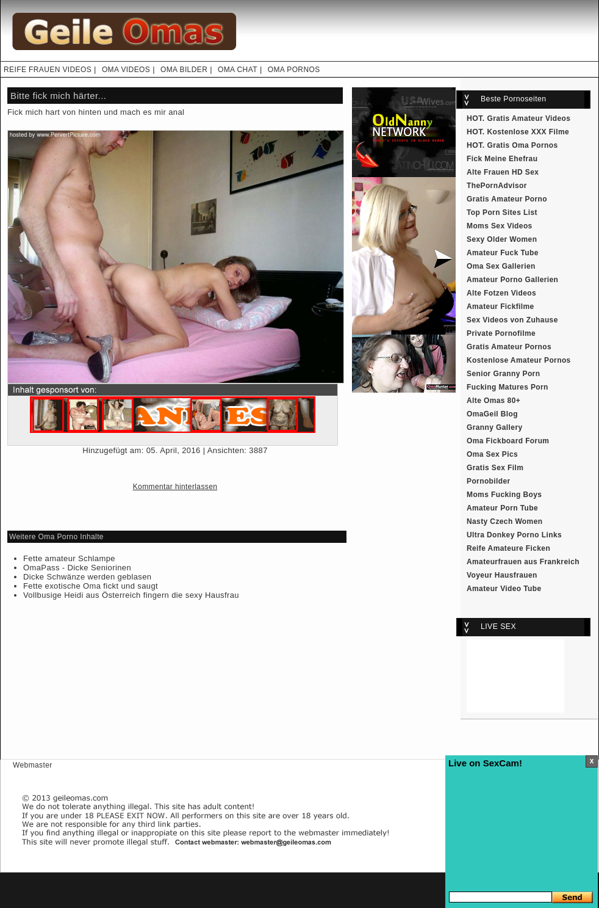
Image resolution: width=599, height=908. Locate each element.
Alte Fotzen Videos (501, 293)
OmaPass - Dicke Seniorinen (77, 567)
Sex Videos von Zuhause (512, 320)
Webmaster (32, 765)
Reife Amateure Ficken (508, 548)
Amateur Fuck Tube (503, 253)
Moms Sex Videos (500, 226)
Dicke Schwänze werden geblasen (87, 576)
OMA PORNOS (294, 69)
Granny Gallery (495, 427)
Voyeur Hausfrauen (502, 575)
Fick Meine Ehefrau (502, 158)
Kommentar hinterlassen (175, 486)
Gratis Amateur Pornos (509, 347)
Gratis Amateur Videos (529, 118)
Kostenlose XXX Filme (528, 132)
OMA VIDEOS (126, 69)
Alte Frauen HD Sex (503, 172)
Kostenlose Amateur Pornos (519, 360)
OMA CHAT (237, 69)
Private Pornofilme (501, 333)
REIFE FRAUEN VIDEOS (47, 69)
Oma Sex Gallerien (501, 266)
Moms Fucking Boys (504, 494)
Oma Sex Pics (492, 454)
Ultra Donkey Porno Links (514, 535)
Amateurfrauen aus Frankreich (523, 562)
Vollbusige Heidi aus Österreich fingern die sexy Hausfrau (131, 595)
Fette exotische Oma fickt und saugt (90, 585)
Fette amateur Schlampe (69, 558)
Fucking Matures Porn (507, 387)
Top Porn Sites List (502, 212)
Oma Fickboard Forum (508, 441)
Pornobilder (489, 481)
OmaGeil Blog (492, 414)
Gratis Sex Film (495, 467)
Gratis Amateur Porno (507, 199)
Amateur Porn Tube (502, 508)
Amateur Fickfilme (500, 306)
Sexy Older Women (502, 239)
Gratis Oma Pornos (522, 145)
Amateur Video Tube (504, 588)
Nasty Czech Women (504, 521)
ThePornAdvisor (497, 185)
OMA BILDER (183, 69)
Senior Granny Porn (503, 373)
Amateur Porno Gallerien (512, 279)
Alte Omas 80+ (493, 400)
